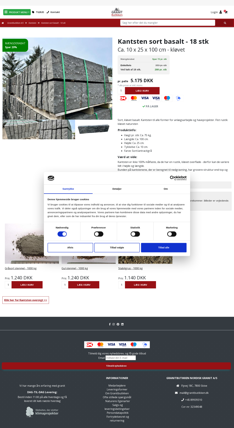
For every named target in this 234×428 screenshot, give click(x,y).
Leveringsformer (117, 389)
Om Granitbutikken (117, 393)
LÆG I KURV (142, 90)
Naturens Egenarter (117, 401)
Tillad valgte (117, 247)
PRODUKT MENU (16, 12)
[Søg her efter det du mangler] (224, 23)
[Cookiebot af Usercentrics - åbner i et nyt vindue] (172, 178)
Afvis (70, 247)
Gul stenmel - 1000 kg (75, 268)
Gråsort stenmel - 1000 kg (21, 268)
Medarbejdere (117, 385)
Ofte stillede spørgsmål (117, 397)
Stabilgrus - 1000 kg (130, 268)
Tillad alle (163, 247)
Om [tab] (166, 188)
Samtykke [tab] (68, 188)
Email (101, 358)
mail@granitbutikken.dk (194, 393)
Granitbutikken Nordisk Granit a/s (191, 378)
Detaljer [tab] (117, 188)
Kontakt (53, 12)
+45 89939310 (193, 400)
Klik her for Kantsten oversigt (23, 300)
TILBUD (38, 12)
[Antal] (121, 90)
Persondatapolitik (118, 413)
